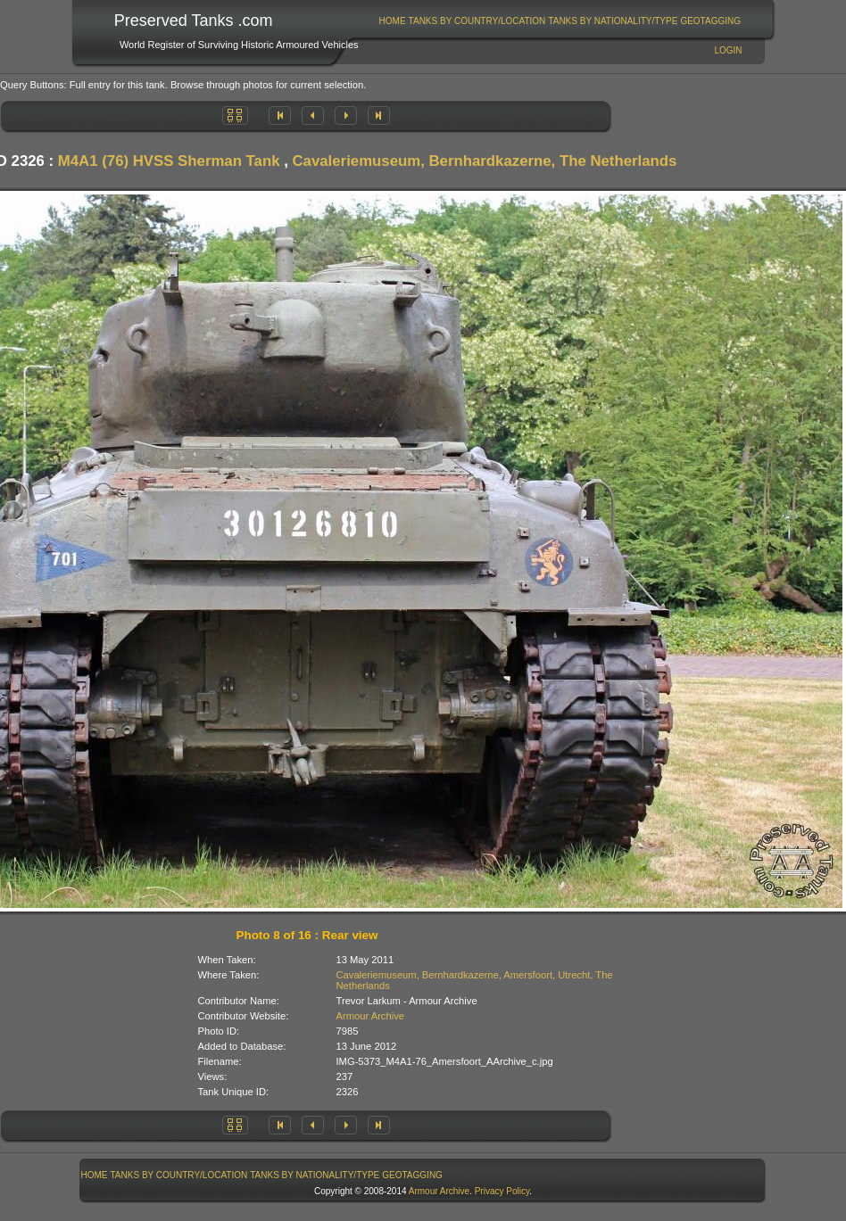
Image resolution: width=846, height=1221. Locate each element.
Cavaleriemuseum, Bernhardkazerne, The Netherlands (485, 161)
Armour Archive (370, 1016)
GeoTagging (710, 21)
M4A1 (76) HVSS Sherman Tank (169, 161)
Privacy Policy (502, 1191)
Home (392, 21)
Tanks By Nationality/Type (612, 21)
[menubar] (559, 21)
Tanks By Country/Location (477, 21)
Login (728, 50)
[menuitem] (392, 21)
